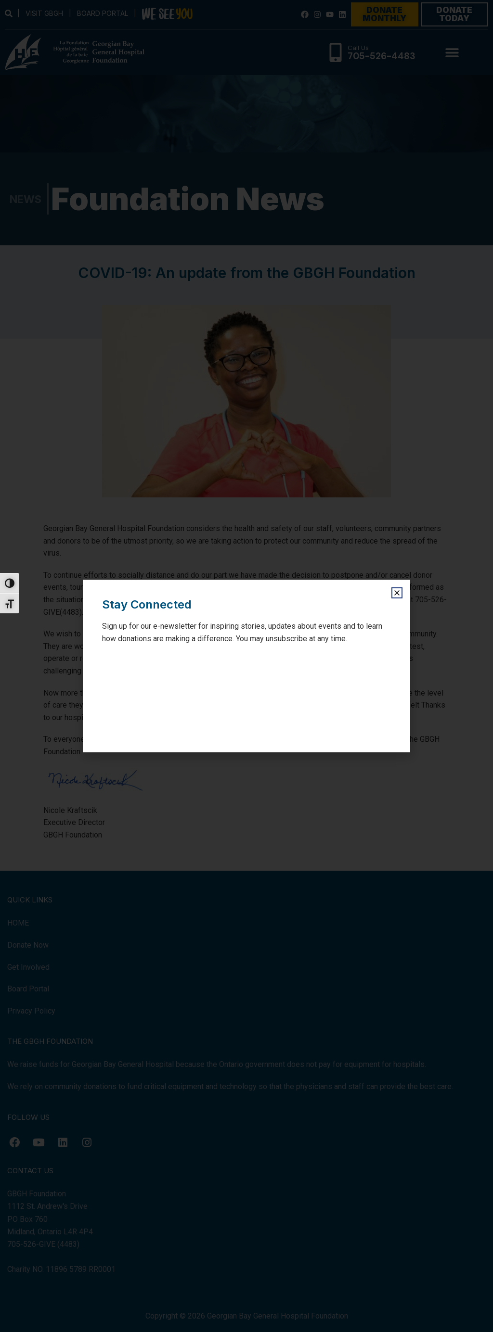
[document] (246, 666)
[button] (397, 592)
